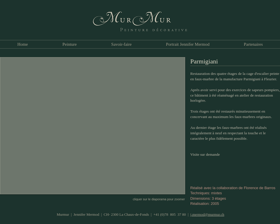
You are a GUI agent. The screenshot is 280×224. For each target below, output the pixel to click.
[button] (92, 125)
